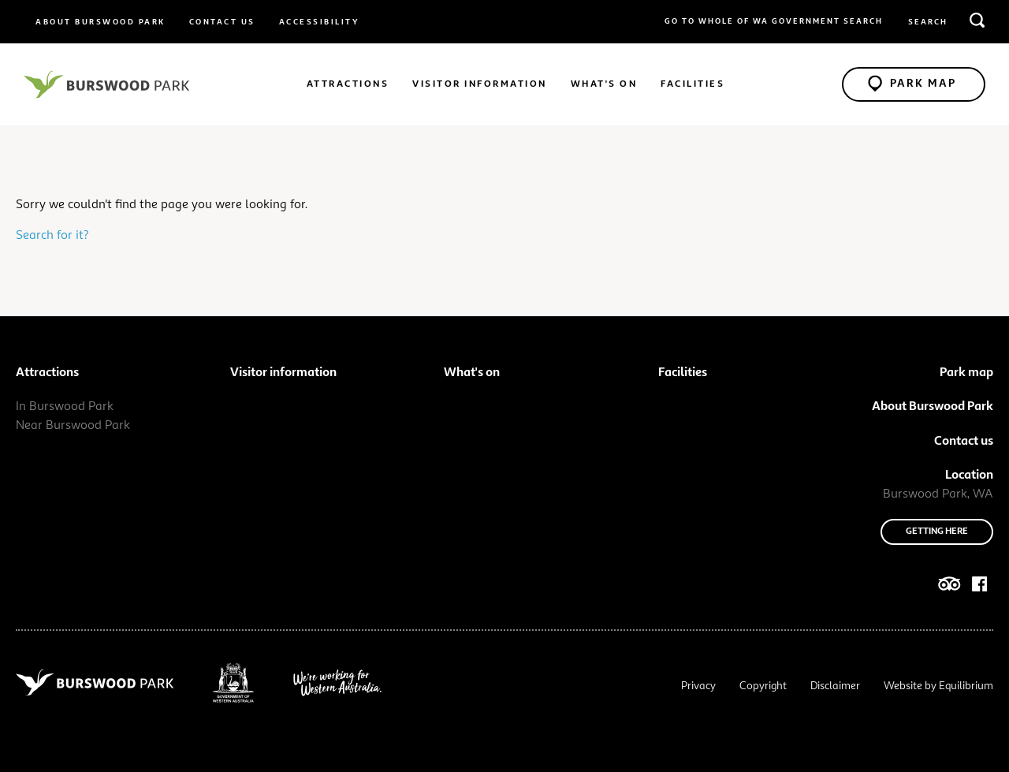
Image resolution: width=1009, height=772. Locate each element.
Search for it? (52, 235)
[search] (977, 20)
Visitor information (479, 84)
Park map (966, 373)
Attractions (348, 84)
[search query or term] (946, 22)
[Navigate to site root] (106, 84)
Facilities (692, 84)
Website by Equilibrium (938, 686)
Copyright (763, 686)
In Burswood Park (65, 407)
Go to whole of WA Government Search (774, 21)
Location (969, 475)
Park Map (912, 83)
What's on (604, 84)
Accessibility (319, 22)
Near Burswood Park (73, 426)
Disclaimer (835, 686)
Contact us (222, 22)
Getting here (937, 531)
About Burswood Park (100, 22)
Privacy (698, 686)
